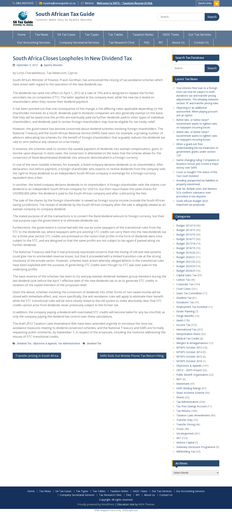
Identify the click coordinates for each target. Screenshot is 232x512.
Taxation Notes (143, 35)
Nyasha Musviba (53, 65)
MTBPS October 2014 (189, 352)
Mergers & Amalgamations (192, 343)
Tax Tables (115, 35)
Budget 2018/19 (185, 248)
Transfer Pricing (185, 424)
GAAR (179, 320)
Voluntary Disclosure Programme (195, 447)
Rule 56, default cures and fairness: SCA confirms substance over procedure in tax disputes (196, 192)
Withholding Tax (185, 451)
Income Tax (183, 325)
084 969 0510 (25, 3)
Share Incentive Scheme (190, 392)
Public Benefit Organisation (192, 374)
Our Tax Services (199, 35)
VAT (178, 438)
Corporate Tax (184, 284)
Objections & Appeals (45, 343)
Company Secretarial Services (79, 42)
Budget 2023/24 (185, 266)
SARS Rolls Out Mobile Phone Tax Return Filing (132, 356)
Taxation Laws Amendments (193, 415)
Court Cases (183, 288)
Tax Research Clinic (122, 42)
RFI (161, 42)
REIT (179, 379)
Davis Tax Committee (189, 293)
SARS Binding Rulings (188, 388)
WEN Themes (146, 504)
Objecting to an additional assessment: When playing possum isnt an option (197, 111)
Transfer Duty (184, 420)
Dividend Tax (24, 343)
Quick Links (205, 3)
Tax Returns (183, 411)
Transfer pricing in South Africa (36, 356)
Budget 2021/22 (185, 261)
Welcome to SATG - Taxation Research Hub (124, 3)
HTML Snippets (101, 510)
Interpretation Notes (188, 334)
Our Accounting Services (33, 42)
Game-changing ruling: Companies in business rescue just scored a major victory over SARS (197, 163)
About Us (178, 42)
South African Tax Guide (64, 14)
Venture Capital (185, 442)
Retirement (182, 383)
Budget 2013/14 (185, 225)
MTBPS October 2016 (189, 361)
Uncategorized (184, 433)
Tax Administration (69, 343)
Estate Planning (185, 311)
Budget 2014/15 (185, 230)
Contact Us (201, 42)
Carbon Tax (183, 279)
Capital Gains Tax (186, 275)
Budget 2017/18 (185, 243)
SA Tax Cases (66, 35)
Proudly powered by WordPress (95, 504)
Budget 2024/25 (185, 270)
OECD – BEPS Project (189, 370)
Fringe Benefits (185, 316)
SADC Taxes (171, 35)
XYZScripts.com (130, 510)
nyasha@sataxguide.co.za (59, 3)
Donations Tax (185, 302)
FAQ (146, 42)
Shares (180, 397)
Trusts (180, 429)
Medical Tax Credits (187, 338)
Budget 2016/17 (185, 239)
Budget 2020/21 (185, 257)
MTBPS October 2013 (189, 347)
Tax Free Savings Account (191, 406)
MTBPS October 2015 (189, 356)
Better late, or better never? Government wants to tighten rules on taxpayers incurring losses (196, 123)
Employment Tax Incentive (192, 307)
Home (21, 35)
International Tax (186, 329)
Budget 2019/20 (185, 252)
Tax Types (92, 35)
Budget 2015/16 (185, 234)
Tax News (41, 35)
